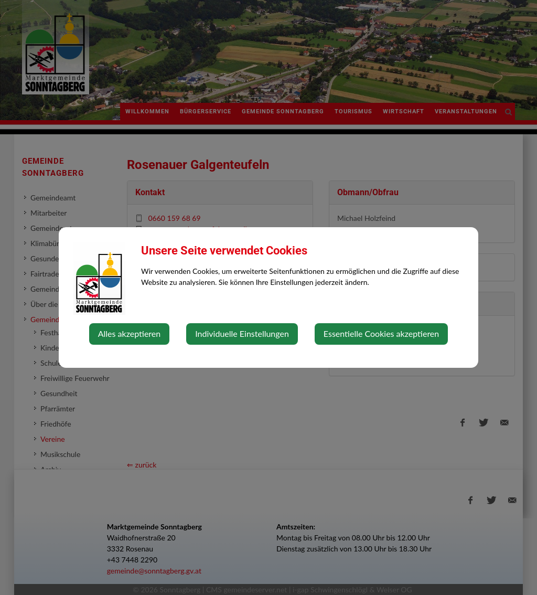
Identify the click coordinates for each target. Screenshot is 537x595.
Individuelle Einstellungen (242, 333)
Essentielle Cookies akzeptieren (381, 333)
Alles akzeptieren (129, 333)
